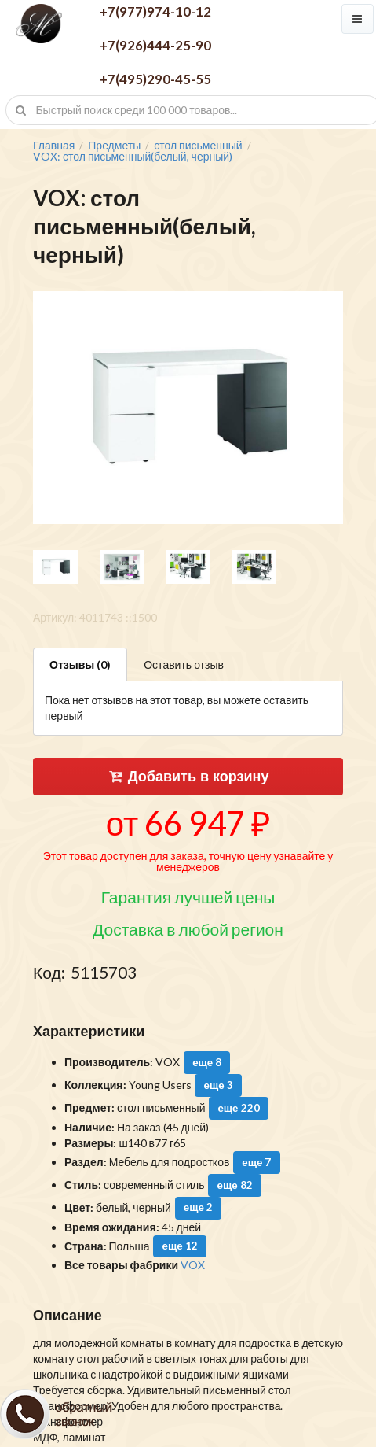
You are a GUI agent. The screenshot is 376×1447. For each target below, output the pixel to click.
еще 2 (198, 1207)
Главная (54, 145)
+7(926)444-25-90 (155, 45)
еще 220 (238, 1108)
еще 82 (234, 1185)
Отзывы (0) (80, 664)
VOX (193, 1265)
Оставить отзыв (184, 664)
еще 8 (206, 1062)
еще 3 (218, 1085)
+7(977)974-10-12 (155, 11)
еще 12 (180, 1245)
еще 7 (256, 1162)
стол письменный (198, 145)
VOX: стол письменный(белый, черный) (132, 156)
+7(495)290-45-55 (155, 79)
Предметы (114, 145)
